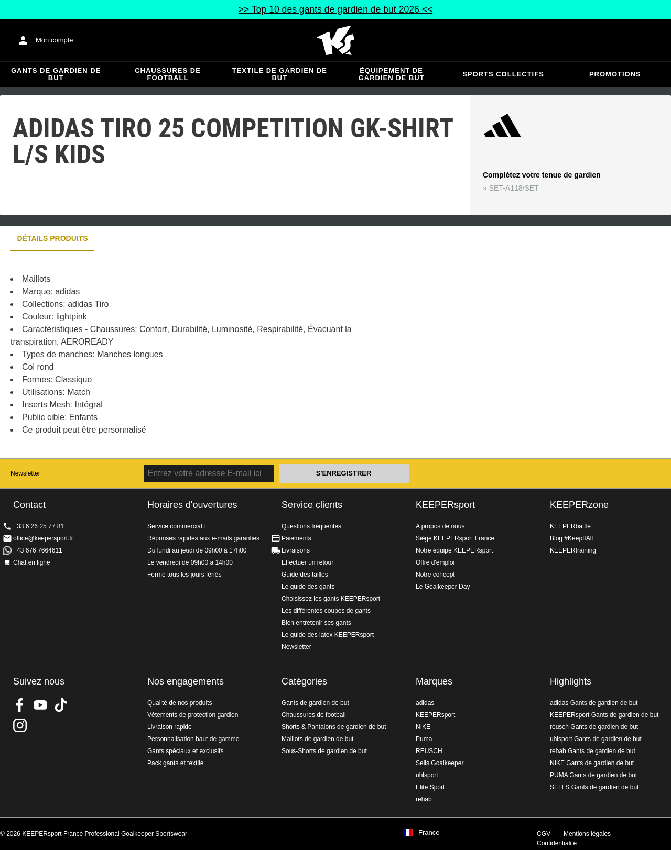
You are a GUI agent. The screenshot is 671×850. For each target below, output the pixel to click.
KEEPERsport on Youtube (40, 705)
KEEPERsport (445, 505)
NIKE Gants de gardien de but (592, 763)
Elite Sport (430, 787)
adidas (425, 703)
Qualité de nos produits (179, 703)
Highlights (570, 681)
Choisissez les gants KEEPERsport (331, 598)
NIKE (423, 727)
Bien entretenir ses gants (316, 622)
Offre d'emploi (435, 562)
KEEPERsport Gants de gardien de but (604, 715)
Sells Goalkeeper (439, 763)
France (428, 832)
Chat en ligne (31, 562)
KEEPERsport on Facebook (20, 705)
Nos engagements (185, 681)
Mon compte (54, 40)
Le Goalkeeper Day (443, 586)
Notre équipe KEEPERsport (454, 550)
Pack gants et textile (175, 763)
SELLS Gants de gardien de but (594, 787)
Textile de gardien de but (279, 74)
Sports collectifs (503, 74)
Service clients (312, 505)
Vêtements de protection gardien (192, 715)
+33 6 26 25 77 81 (38, 526)
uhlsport (427, 775)
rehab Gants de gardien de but (592, 751)
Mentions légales (587, 833)
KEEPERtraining (573, 550)
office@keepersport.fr (43, 538)
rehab (424, 799)
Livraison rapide (169, 727)
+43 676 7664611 (37, 550)
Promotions (615, 74)
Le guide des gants (308, 586)
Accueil (335, 40)
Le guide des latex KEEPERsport (328, 634)
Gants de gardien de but (56, 74)
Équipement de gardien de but (392, 74)
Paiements (296, 538)
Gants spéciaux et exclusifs (185, 751)
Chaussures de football (168, 74)
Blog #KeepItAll (571, 538)
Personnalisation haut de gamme (193, 739)
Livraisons (296, 550)
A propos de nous (440, 526)
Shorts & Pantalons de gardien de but (334, 727)
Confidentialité (557, 843)
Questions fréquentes (311, 526)
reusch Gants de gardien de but (594, 727)
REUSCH (429, 751)
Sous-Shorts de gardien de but (324, 751)
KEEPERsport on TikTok (61, 705)
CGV (543, 833)
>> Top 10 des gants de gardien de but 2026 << (335, 9)
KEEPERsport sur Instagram (20, 725)
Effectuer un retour (307, 562)
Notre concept (435, 574)
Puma (424, 739)
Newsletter (25, 473)
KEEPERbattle (570, 526)
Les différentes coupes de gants (326, 610)
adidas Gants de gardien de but (593, 703)
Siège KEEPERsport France (455, 538)
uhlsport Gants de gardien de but (596, 739)
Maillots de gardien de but (317, 739)
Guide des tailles (305, 574)
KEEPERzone (579, 505)
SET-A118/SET (514, 188)
